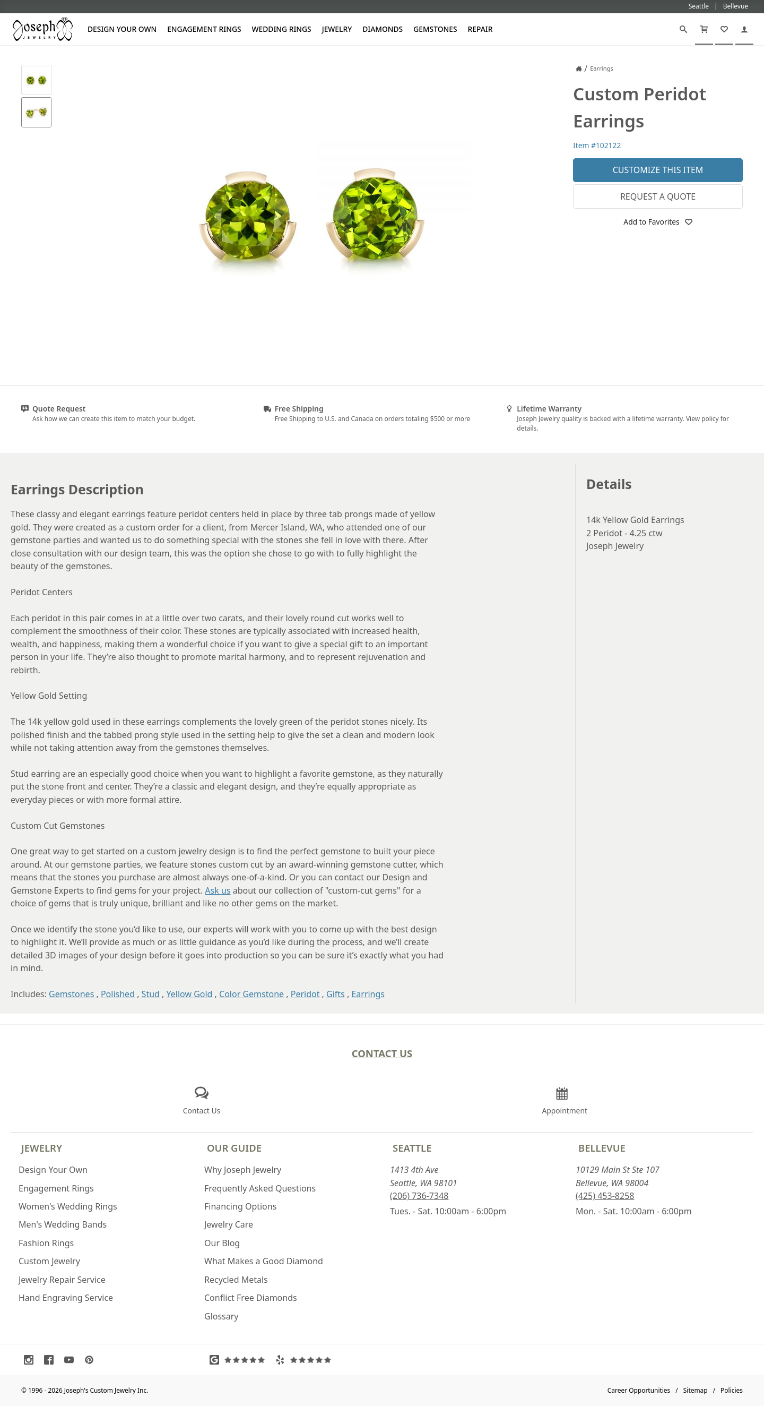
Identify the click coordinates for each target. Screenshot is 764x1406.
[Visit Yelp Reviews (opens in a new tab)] (305, 1360)
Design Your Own (122, 29)
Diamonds (382, 29)
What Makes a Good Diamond (263, 1261)
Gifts (335, 994)
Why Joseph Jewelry (242, 1170)
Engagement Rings (204, 29)
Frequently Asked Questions (260, 1188)
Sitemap (695, 1390)
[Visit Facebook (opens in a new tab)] (51, 1359)
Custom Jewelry (49, 1261)
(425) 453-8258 (605, 1196)
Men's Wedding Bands (63, 1224)
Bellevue (602, 1147)
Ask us (217, 890)
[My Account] (744, 29)
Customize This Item (658, 170)
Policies (731, 1390)
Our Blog (222, 1243)
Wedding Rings (281, 29)
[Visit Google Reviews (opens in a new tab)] (240, 1360)
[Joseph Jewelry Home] (579, 68)
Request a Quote (658, 196)
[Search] (683, 29)
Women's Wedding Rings (68, 1206)
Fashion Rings (46, 1243)
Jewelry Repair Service (62, 1279)
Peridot (305, 994)
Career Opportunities (639, 1390)
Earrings (368, 994)
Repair (480, 29)
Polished (118, 994)
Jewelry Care (228, 1224)
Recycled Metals (236, 1279)
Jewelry (337, 29)
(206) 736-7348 (419, 1196)
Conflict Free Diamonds (250, 1298)
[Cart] (704, 29)
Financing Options (240, 1206)
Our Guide (234, 1147)
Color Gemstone (251, 994)
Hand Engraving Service (66, 1298)
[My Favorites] (724, 29)
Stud (151, 994)
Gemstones (435, 29)
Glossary (221, 1316)
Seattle (412, 1147)
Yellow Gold (190, 994)
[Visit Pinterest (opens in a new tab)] (91, 1359)
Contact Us (382, 1053)
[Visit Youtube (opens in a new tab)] (71, 1359)
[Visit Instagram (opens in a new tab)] (31, 1359)
